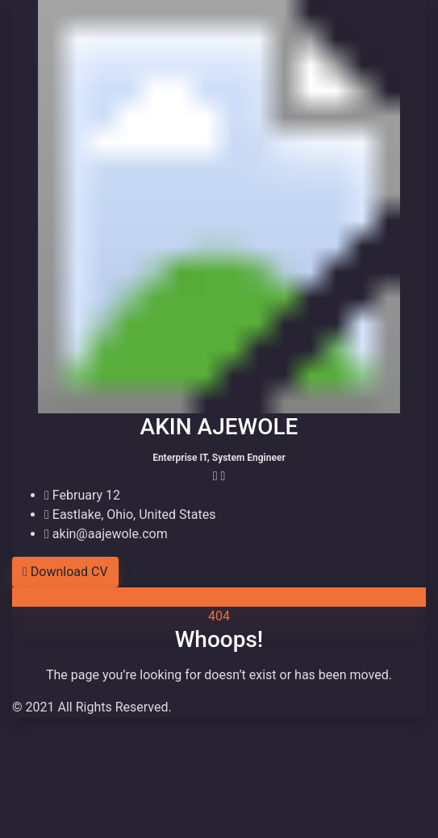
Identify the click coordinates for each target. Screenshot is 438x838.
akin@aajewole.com (106, 533)
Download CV (65, 571)
